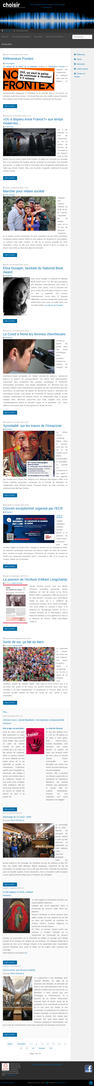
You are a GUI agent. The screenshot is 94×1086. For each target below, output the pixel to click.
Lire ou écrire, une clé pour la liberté (20, 969)
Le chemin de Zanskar (54, 305)
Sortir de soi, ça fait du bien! (23, 642)
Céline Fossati (17, 583)
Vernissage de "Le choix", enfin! (18, 816)
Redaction (8, 276)
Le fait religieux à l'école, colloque (18, 891)
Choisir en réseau (79, 75)
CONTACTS (47, 7)
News (79, 59)
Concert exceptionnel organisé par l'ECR (33, 508)
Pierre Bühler (10, 63)
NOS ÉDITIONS (56, 4)
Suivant (42, 1047)
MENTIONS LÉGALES (7, 1081)
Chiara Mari (9, 127)
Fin (51, 1047)
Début (10, 1043)
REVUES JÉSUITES (53, 1063)
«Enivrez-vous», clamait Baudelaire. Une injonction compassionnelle (35, 720)
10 (33, 1047)
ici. (26, 952)
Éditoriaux (81, 54)
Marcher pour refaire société (23, 191)
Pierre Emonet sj (17, 820)
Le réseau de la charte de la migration (20, 66)
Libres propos (82, 69)
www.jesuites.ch (11, 1074)
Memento (81, 64)
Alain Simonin (10, 195)
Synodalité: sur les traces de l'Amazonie (32, 426)
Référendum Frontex (18, 59)
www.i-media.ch (61, 1081)
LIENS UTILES (38, 1063)
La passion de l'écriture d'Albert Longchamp (35, 579)
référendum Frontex (56, 66)
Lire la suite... (10, 106)
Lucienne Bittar (17, 645)
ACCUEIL (34, 4)
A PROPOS (44, 4)
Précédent (21, 1043)
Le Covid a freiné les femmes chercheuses (34, 334)
